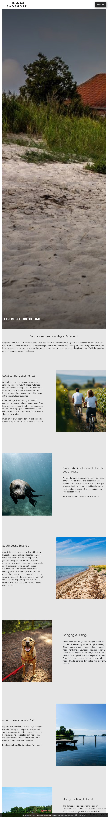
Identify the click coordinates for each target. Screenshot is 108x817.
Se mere (82, 815)
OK (76, 815)
